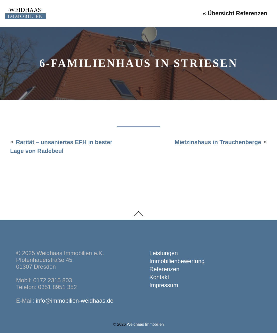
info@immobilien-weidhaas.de (75, 300)
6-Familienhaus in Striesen (138, 63)
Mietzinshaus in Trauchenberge (218, 142)
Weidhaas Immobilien (145, 324)
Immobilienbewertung (177, 261)
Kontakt (159, 277)
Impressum (163, 285)
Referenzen (164, 269)
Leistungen (163, 253)
